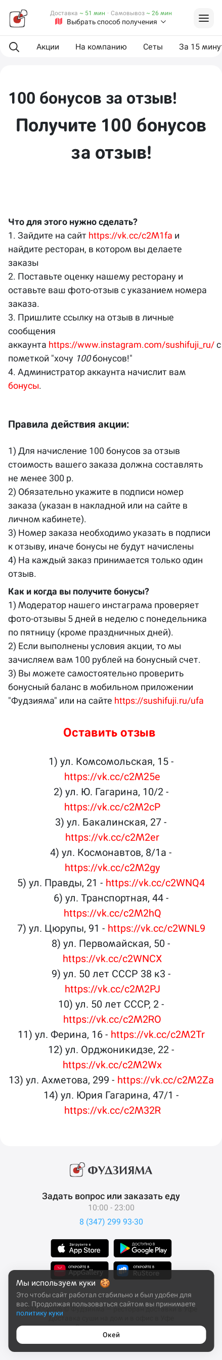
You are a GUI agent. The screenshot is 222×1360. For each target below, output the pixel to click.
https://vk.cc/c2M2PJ (112, 989)
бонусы (23, 385)
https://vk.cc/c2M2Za (165, 1080)
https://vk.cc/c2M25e (112, 776)
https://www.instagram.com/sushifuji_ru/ (131, 344)
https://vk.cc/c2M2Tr (158, 1034)
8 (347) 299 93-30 (111, 1222)
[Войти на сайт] (204, 18)
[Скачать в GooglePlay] (142, 1248)
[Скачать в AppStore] (80, 1248)
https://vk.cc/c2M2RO (112, 1019)
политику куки (39, 1313)
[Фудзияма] (18, 18)
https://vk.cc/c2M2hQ (112, 913)
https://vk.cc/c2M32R (112, 1110)
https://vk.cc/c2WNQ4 (155, 883)
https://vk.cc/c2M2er (112, 837)
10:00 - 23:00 (111, 1207)
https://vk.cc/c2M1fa (130, 235)
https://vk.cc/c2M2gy (112, 868)
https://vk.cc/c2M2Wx (112, 1065)
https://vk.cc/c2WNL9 (156, 928)
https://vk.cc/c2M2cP (112, 807)
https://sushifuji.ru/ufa (160, 700)
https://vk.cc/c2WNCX (112, 959)
